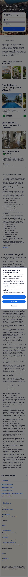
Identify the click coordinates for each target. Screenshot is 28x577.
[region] (14, 288)
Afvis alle (14, 301)
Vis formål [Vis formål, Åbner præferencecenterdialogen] (14, 306)
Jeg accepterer (14, 297)
